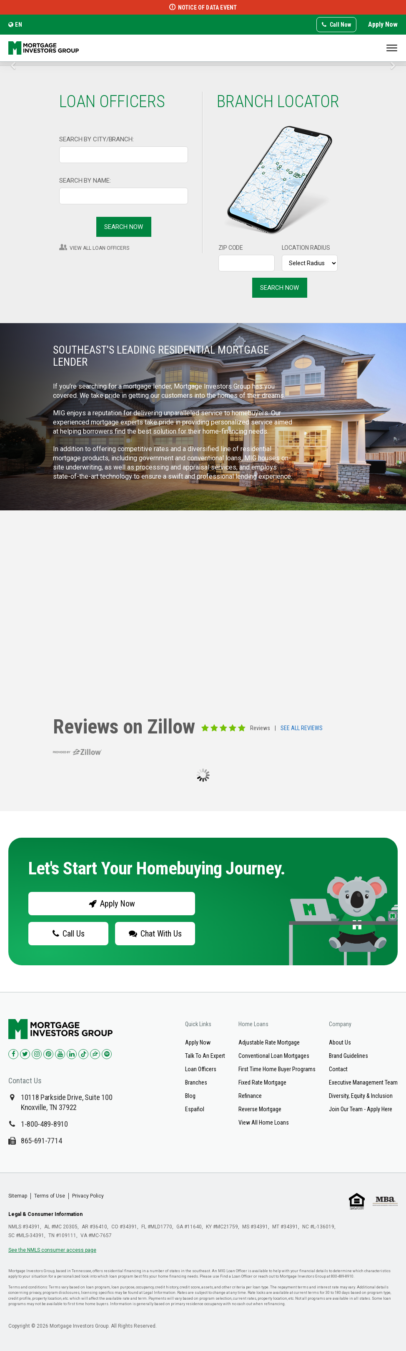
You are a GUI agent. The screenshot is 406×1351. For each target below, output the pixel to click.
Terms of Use (49, 1196)
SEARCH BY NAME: (85, 180)
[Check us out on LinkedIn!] (72, 1054)
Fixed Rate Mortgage (262, 1082)
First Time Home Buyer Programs (277, 1069)
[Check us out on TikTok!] (83, 1054)
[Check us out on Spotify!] (107, 1054)
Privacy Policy (88, 1196)
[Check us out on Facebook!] (13, 1054)
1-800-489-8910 (44, 1124)
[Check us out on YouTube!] (60, 1054)
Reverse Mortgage (259, 1109)
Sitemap (17, 1196)
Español (194, 1109)
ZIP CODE (230, 247)
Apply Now (383, 24)
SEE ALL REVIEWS (302, 728)
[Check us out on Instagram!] (37, 1054)
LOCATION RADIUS (306, 247)
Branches (196, 1082)
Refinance (250, 1095)
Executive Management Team (363, 1082)
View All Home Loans (263, 1122)
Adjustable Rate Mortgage (269, 1042)
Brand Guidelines (348, 1055)
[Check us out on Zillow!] (95, 1054)
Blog (190, 1095)
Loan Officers (200, 1069)
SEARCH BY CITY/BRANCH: (96, 139)
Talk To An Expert (205, 1055)
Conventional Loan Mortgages (273, 1055)
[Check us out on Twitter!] (25, 1054)
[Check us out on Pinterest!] (48, 1054)
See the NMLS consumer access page (52, 1250)
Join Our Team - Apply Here (360, 1109)
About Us (340, 1042)
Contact (338, 1069)
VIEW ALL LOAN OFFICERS (99, 248)
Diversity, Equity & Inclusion (361, 1095)
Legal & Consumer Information (45, 1214)
